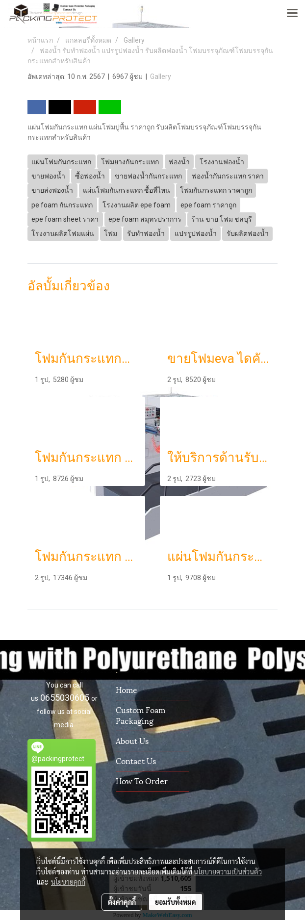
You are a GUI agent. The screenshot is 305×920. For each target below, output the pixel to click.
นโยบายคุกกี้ (68, 881)
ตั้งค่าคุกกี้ (122, 901)
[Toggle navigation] (292, 14)
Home (126, 689)
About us (132, 740)
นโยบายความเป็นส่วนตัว (228, 871)
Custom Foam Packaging (140, 714)
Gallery (160, 76)
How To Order (142, 780)
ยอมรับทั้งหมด (175, 901)
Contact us (136, 760)
